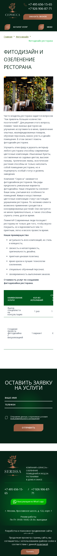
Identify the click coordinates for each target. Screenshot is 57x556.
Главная (8, 36)
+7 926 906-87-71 (40, 9)
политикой (42, 544)
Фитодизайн (22, 36)
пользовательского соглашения (25, 418)
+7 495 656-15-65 (40, 4)
